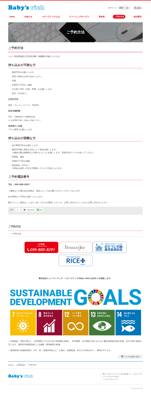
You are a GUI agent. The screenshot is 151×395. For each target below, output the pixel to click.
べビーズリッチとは (51, 16)
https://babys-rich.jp (111, 379)
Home (12, 16)
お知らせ (28, 16)
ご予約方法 (119, 16)
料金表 (102, 16)
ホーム (10, 365)
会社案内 (138, 16)
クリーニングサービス (79, 16)
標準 (121, 8)
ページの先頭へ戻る (132, 357)
